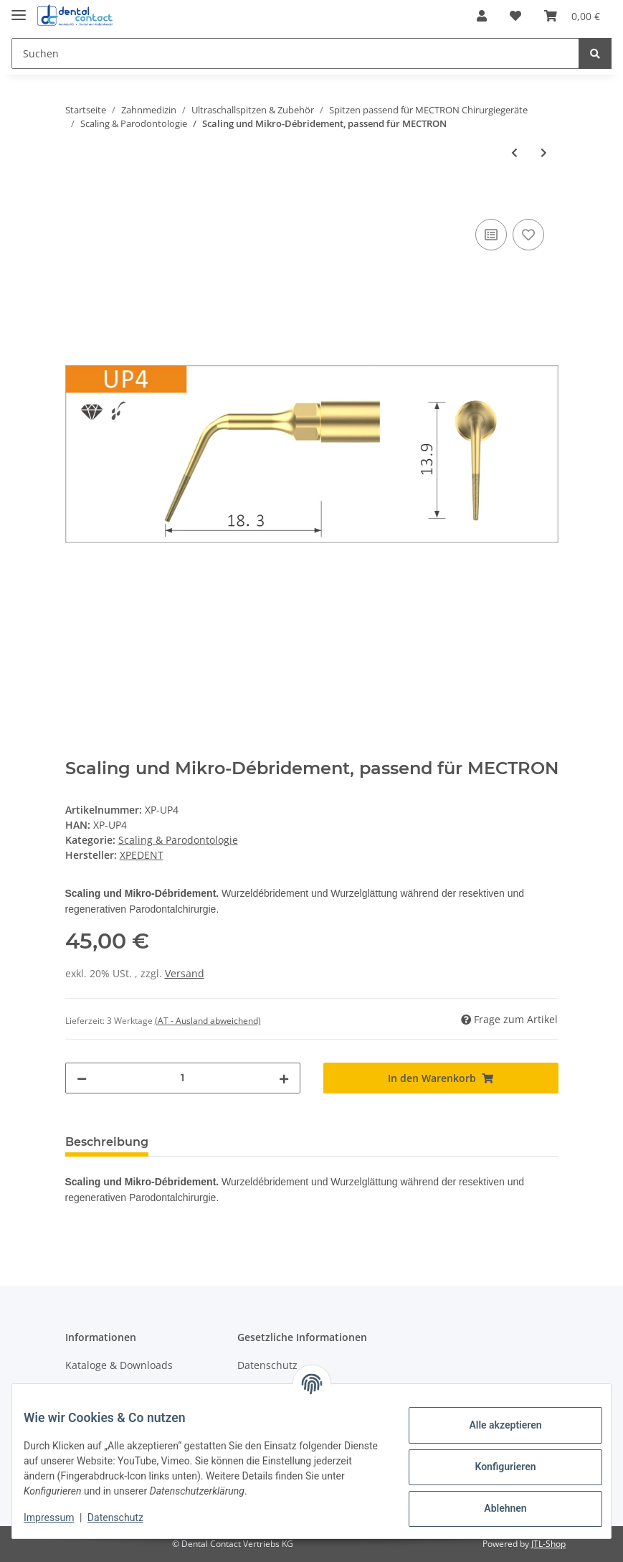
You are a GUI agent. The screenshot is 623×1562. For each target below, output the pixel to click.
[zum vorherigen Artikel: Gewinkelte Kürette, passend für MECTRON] (514, 152)
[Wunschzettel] (515, 15)
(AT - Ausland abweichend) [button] (208, 1021)
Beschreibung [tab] (106, 1142)
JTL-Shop (548, 1544)
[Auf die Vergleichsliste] (491, 234)
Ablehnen (493, 1508)
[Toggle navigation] (18, 9)
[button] (481, 15)
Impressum (60, 1517)
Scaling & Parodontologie (178, 840)
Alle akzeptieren (493, 1425)
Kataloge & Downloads (119, 1365)
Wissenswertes (101, 1390)
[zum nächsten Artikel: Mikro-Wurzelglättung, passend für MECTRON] (543, 152)
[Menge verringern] (82, 1078)
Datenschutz (267, 1365)
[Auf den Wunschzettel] (528, 234)
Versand (184, 973)
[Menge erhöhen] (284, 1078)
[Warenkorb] (572, 15)
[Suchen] (295, 53)
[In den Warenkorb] (76, 199)
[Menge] (183, 1078)
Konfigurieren (493, 1466)
